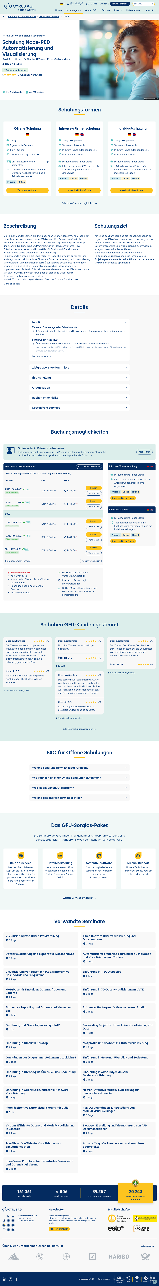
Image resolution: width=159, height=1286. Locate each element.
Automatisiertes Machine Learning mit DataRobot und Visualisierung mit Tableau (117, 955)
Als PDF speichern (35, 92)
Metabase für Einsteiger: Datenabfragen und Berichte (36, 991)
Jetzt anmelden (59, 1229)
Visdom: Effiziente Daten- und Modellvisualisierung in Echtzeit (40, 1127)
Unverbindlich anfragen (79, 190)
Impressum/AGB (86, 1279)
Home (58, 10)
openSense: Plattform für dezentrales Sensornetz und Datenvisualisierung (39, 1162)
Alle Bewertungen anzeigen (79, 729)
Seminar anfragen (120, 4)
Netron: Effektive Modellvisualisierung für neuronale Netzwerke (111, 1091)
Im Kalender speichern (88, 466)
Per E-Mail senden (13, 92)
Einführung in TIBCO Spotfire (102, 971)
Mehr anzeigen (13, 283)
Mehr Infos (144, 451)
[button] (79, 767)
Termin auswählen (27, 190)
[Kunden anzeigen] (149, 1246)
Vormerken (94, 493)
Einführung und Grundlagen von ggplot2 (33, 1025)
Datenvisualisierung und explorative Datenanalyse (40, 954)
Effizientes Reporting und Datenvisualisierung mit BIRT (39, 1009)
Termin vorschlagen (91, 561)
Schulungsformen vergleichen (79, 203)
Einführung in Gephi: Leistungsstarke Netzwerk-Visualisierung (38, 1091)
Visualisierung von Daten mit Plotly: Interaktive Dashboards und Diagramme (37, 973)
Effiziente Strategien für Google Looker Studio (114, 1007)
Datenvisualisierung (49, 16)
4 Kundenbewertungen (30, 75)
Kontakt (150, 10)
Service (106, 10)
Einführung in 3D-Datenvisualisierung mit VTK (113, 989)
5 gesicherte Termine (21, 145)
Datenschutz (104, 1279)
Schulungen (73, 10)
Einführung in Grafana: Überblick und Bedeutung (115, 1057)
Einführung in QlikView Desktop (27, 1043)
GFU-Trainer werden (97, 4)
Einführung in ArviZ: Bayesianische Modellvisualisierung (106, 1073)
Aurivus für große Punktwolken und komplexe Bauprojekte (113, 1145)
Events (118, 10)
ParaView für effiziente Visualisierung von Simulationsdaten (34, 1145)
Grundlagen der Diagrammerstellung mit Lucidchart (41, 1057)
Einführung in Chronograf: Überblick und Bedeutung (41, 1072)
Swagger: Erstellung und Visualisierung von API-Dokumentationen (115, 1127)
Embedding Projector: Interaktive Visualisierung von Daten (118, 1027)
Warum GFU (91, 10)
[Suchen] (143, 4)
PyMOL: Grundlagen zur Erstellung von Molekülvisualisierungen (109, 1109)
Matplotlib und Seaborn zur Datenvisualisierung (115, 1043)
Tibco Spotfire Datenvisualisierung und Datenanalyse (109, 937)
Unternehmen (133, 10)
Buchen (93, 488)
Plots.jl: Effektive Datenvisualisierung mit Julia (37, 1107)
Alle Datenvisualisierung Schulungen (23, 35)
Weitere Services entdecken (79, 898)
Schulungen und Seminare (22, 16)
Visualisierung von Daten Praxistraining (32, 936)
